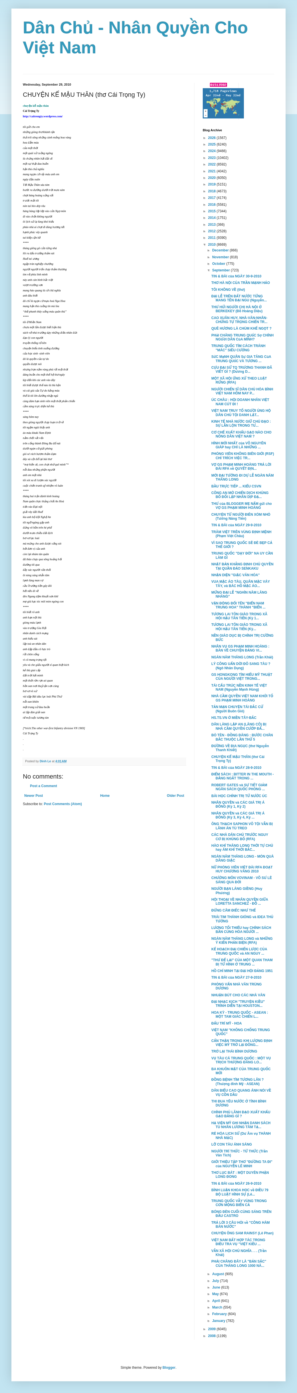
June (216, 1287)
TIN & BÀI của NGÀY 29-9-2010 (236, 525)
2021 (212, 171)
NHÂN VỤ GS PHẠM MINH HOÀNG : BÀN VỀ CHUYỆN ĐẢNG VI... (240, 648)
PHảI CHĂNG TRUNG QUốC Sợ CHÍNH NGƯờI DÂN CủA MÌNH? (242, 337)
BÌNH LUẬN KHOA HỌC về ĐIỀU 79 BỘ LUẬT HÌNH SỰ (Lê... (239, 1192)
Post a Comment (43, 786)
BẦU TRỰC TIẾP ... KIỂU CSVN (236, 486)
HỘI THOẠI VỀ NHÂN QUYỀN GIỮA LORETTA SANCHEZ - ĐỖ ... (239, 902)
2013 (212, 225)
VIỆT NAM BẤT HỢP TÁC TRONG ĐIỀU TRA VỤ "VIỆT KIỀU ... (238, 1242)
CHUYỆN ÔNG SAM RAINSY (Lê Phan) (242, 1233)
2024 (212, 151)
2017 (212, 198)
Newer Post (33, 796)
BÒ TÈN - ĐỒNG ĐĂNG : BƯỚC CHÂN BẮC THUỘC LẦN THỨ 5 (242, 737)
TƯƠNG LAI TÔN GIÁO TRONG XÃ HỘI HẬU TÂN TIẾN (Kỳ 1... (239, 616)
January (219, 1321)
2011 (212, 238)
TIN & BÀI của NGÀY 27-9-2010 (236, 977)
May (216, 1294)
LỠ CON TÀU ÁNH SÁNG (231, 1144)
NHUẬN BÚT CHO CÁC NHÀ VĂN (238, 995)
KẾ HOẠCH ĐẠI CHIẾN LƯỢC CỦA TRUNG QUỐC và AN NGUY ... (239, 951)
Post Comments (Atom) (63, 804)
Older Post (175, 796)
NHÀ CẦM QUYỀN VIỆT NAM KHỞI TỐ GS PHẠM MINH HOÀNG (242, 698)
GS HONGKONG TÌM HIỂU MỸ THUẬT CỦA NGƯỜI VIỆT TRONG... (241, 677)
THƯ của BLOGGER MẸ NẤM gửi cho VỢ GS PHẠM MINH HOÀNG (241, 506)
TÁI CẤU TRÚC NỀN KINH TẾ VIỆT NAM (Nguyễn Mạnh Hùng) (239, 688)
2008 (212, 1336)
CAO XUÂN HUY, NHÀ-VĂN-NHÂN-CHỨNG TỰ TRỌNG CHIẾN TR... (239, 320)
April (216, 1301)
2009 (212, 1329)
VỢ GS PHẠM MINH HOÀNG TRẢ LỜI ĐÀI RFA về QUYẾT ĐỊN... (241, 467)
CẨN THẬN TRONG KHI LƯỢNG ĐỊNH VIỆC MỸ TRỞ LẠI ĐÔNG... (241, 1043)
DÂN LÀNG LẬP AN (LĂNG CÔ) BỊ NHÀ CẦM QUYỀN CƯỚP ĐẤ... (238, 726)
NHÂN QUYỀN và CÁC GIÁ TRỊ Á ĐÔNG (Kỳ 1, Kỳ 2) (237, 805)
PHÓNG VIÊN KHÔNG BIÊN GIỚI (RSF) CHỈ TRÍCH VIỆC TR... (242, 456)
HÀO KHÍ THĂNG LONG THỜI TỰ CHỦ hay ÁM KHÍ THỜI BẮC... (242, 848)
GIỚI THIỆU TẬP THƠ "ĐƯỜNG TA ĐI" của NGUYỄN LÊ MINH (241, 1164)
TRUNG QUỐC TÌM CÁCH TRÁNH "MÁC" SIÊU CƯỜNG (238, 348)
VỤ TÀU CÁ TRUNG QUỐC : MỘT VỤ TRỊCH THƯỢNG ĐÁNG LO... (241, 1060)
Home (105, 796)
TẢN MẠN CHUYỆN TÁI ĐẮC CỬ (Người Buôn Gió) (237, 709)
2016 (212, 205)
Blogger (168, 1368)
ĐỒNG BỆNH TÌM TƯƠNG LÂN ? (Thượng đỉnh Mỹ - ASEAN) (237, 1082)
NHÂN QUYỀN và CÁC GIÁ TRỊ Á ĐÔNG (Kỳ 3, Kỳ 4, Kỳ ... (237, 815)
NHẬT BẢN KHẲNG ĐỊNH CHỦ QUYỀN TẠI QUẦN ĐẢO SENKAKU (242, 566)
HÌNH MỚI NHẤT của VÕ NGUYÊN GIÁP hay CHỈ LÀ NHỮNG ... (238, 445)
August (218, 1274)
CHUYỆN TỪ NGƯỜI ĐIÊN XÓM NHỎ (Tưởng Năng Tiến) (240, 517)
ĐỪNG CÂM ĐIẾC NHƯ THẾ (233, 910)
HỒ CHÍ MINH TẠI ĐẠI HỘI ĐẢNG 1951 (242, 971)
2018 (212, 191)
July (216, 1281)
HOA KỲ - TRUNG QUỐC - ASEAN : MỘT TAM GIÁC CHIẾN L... (239, 1015)
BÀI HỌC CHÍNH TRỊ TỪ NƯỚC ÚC (239, 796)
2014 (212, 218)
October (219, 264)
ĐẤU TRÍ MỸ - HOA (226, 1023)
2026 (212, 138)
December (221, 250)
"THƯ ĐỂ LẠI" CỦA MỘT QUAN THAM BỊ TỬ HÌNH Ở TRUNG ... (242, 962)
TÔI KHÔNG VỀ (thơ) (228, 290)
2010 (212, 245)
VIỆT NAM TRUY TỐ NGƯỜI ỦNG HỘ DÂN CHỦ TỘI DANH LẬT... (241, 413)
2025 (212, 144)
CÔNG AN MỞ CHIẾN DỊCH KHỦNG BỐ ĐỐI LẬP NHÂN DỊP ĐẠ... (239, 495)
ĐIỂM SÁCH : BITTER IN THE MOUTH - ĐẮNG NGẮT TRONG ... (242, 776)
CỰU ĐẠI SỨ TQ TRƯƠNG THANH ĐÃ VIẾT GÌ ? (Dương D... (241, 370)
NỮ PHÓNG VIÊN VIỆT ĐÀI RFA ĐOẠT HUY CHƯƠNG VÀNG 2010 (242, 869)
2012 (212, 231)
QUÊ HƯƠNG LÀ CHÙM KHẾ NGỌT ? (241, 328)
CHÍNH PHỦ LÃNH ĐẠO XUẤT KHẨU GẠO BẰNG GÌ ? (240, 1114)
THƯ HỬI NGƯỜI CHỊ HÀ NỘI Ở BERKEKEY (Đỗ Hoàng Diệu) (236, 309)
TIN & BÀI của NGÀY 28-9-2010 (236, 768)
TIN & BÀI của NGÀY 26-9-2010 (236, 1184)
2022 (212, 164)
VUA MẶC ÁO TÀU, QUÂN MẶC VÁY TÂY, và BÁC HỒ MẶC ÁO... (240, 584)
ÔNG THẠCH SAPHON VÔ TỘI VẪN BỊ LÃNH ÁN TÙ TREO (242, 826)
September (221, 270)
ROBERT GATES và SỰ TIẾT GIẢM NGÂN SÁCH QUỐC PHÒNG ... (239, 787)
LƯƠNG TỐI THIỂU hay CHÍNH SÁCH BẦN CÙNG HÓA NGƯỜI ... (241, 930)
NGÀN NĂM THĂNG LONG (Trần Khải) (242, 657)
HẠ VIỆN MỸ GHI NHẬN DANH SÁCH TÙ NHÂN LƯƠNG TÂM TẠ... (240, 1125)
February (220, 1314)
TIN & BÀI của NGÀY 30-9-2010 (236, 276)
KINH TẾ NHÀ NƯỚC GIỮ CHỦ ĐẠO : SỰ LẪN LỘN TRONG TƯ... (241, 424)
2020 (212, 178)
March (217, 1307)
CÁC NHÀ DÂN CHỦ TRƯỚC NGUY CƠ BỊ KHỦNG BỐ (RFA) (239, 837)
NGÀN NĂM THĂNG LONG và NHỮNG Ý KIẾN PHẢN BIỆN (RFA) (242, 941)
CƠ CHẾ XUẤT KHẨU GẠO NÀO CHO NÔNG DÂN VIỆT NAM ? (241, 434)
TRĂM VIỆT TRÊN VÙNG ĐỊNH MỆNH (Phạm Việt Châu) (241, 534)
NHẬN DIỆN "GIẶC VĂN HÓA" (235, 575)
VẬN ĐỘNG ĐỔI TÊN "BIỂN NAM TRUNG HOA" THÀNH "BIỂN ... (238, 605)
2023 (212, 158)
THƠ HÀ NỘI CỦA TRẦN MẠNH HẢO (240, 283)
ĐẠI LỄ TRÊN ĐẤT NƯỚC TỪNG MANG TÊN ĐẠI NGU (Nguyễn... (239, 298)
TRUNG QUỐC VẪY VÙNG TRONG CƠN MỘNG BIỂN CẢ (239, 1203)
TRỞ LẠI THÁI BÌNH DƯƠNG (234, 1051)
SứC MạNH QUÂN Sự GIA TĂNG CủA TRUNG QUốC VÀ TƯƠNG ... (241, 359)
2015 (212, 211)
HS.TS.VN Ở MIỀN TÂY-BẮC (233, 718)
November (221, 257)
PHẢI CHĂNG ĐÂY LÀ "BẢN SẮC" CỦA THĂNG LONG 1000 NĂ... (238, 1263)
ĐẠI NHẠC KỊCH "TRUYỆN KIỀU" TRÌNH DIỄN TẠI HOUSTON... (238, 1004)
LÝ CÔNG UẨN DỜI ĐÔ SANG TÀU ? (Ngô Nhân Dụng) (240, 666)
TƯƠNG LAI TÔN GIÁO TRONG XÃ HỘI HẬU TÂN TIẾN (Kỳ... (239, 627)
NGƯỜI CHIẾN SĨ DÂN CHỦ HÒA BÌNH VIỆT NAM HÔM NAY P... (242, 391)
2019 (212, 184)
